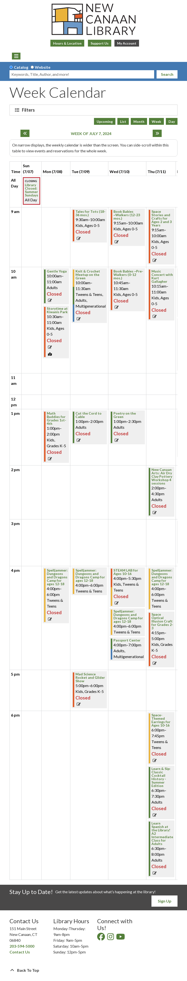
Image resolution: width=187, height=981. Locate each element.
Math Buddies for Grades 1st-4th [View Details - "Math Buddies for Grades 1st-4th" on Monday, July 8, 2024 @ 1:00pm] (56, 418)
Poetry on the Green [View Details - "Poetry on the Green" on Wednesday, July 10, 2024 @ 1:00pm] (124, 415)
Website (42, 67)
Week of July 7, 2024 (91, 133)
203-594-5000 (21, 946)
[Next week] (157, 133)
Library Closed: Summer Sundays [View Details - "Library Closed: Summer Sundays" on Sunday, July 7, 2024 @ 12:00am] (31, 190)
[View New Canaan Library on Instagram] (111, 938)
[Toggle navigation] (16, 56)
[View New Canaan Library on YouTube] (121, 938)
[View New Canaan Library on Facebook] (101, 938)
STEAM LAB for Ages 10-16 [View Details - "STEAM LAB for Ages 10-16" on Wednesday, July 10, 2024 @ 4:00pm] (125, 572)
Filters (29, 110)
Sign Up (164, 901)
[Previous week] (24, 133)
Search (167, 74)
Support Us (100, 43)
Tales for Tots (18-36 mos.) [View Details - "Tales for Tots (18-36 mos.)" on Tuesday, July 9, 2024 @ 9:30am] (90, 213)
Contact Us (19, 952)
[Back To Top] (93, 970)
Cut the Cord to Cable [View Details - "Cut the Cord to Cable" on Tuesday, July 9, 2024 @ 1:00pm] (88, 415)
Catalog (21, 67)
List (123, 121)
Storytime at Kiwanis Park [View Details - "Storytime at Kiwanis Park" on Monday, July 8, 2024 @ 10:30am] (57, 310)
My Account (126, 43)
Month (138, 121)
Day (171, 121)
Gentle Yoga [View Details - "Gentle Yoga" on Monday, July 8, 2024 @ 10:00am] (57, 271)
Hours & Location (67, 43)
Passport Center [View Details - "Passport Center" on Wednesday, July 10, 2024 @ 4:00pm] (126, 640)
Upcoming (105, 121)
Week (156, 121)
